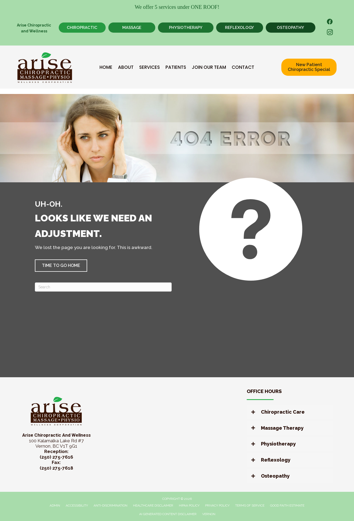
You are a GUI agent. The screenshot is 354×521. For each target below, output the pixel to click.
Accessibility (77, 505)
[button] (61, 265)
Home (105, 67)
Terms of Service (249, 505)
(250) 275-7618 (56, 468)
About (126, 67)
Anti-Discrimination (110, 505)
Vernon (208, 514)
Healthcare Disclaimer (153, 505)
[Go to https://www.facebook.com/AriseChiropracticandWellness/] (330, 22)
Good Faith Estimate (287, 505)
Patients (175, 67)
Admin (55, 505)
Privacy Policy (217, 505)
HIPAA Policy (189, 505)
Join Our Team (209, 67)
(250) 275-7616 (56, 457)
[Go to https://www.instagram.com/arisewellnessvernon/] (330, 33)
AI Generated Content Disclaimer (168, 514)
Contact (243, 67)
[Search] (103, 287)
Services (149, 67)
